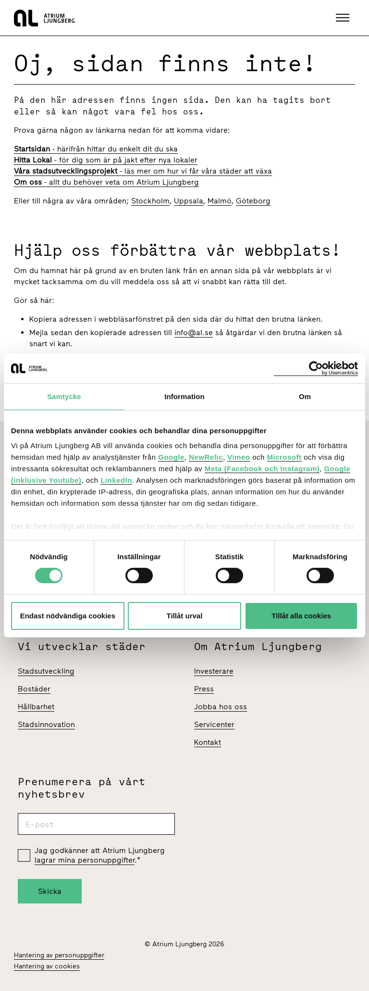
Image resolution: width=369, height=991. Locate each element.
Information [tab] (184, 396)
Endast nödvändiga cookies (67, 616)
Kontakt (207, 742)
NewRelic (206, 457)
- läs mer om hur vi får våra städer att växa (143, 171)
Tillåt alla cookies (301, 616)
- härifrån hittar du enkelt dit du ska (96, 148)
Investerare (214, 671)
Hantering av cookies (47, 966)
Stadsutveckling (46, 671)
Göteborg (253, 200)
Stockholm (150, 200)
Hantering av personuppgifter (59, 955)
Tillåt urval (185, 616)
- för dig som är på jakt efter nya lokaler (105, 159)
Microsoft (284, 457)
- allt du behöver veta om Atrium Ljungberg (106, 182)
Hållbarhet (36, 706)
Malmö (220, 200)
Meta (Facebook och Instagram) (262, 468)
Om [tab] (305, 396)
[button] (344, 17)
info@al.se (193, 332)
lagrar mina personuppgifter (85, 860)
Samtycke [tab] (64, 396)
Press (204, 688)
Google (171, 457)
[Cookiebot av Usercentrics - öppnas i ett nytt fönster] (316, 368)
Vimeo (238, 457)
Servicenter (214, 724)
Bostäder (34, 688)
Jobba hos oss (220, 706)
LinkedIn (116, 480)
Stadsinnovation (46, 724)
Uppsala (188, 200)
